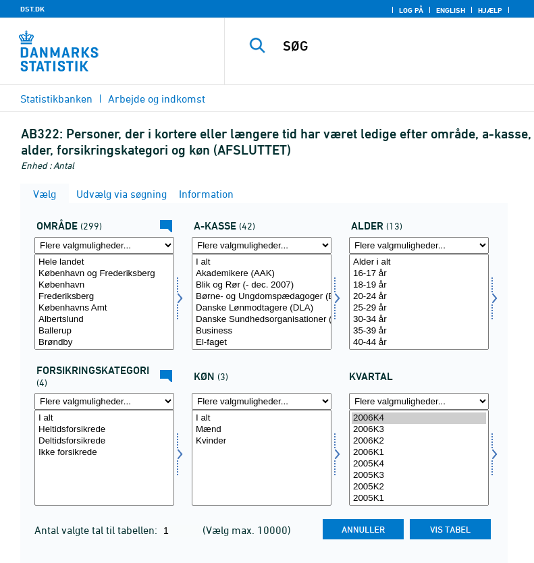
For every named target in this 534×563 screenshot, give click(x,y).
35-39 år (419, 331)
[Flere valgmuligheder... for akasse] (261, 245)
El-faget (261, 342)
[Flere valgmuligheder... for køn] (261, 401)
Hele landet (104, 262)
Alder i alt (419, 262)
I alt (261, 262)
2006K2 (419, 441)
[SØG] (399, 45)
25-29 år (419, 308)
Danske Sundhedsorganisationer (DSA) (261, 319)
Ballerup (104, 331)
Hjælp (490, 10)
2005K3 (419, 475)
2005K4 (419, 464)
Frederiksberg (104, 296)
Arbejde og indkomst (156, 98)
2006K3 (419, 429)
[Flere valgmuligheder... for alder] (419, 245)
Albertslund (104, 319)
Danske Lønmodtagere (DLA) (261, 308)
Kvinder (261, 441)
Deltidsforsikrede (104, 441)
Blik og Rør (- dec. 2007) (261, 285)
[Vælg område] (104, 302)
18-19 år (419, 285)
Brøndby (104, 342)
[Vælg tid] (419, 458)
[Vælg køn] (261, 458)
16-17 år (419, 273)
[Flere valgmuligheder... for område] (104, 245)
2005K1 (419, 498)
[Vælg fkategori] (104, 458)
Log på (411, 10)
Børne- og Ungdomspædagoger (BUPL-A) (261, 296)
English (450, 10)
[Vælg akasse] (261, 302)
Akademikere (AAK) (261, 273)
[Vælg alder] (419, 302)
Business (261, 331)
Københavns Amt (104, 308)
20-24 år (419, 296)
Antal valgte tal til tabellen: (97, 530)
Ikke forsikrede (104, 452)
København (104, 285)
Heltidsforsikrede (104, 429)
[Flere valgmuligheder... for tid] (419, 401)
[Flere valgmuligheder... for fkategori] (104, 401)
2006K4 (419, 418)
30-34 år (419, 319)
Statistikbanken (56, 98)
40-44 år (419, 342)
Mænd (261, 429)
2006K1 (419, 452)
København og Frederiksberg (104, 273)
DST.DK (32, 9)
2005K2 (419, 487)
